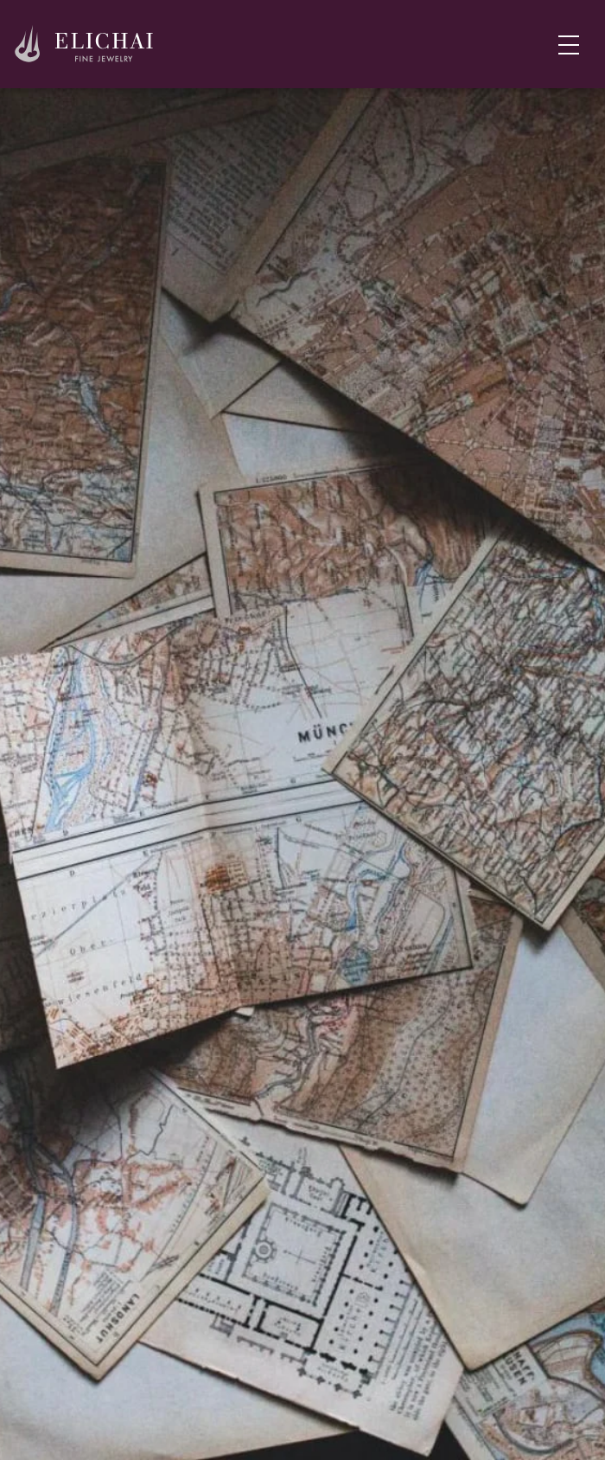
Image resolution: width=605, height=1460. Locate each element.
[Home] (84, 44)
